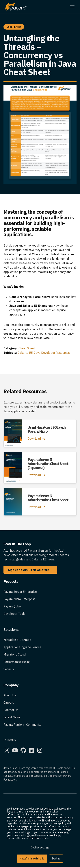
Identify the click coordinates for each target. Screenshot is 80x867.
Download (37, 439)
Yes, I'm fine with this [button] (32, 858)
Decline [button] (56, 858)
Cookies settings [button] (40, 847)
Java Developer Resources (52, 352)
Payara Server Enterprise (20, 591)
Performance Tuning (16, 662)
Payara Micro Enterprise (19, 599)
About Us (9, 695)
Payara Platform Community (22, 724)
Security (8, 669)
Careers (8, 702)
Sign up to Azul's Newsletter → (30, 570)
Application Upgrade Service (22, 647)
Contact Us (10, 710)
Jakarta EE (25, 352)
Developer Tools (14, 614)
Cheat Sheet (26, 348)
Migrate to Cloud (14, 654)
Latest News (11, 717)
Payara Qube (12, 606)
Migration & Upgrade (17, 640)
